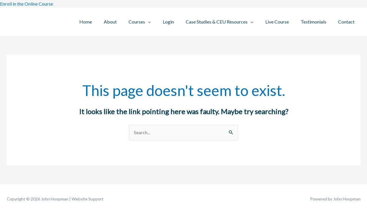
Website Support (87, 198)
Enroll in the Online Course (26, 3)
